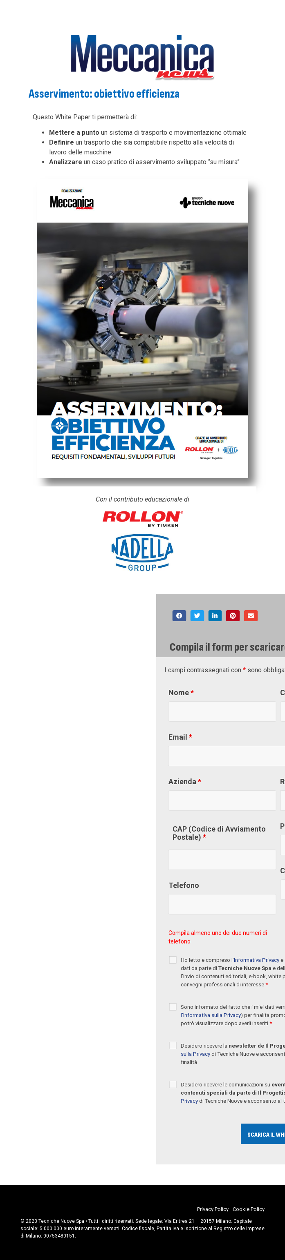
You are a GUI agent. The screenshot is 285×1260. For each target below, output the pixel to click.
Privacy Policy (213, 1209)
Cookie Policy (249, 1209)
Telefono (242, 885)
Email (239, 737)
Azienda (243, 782)
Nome (240, 693)
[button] (238, 615)
